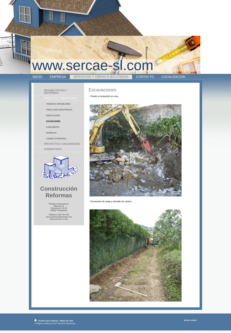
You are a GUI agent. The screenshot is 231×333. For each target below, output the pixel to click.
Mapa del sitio (66, 321)
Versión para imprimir (46, 321)
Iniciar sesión (190, 320)
